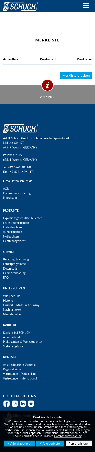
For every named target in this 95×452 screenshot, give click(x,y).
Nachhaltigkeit (12, 309)
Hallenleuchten (12, 227)
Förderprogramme (14, 264)
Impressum (10, 197)
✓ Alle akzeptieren (19, 443)
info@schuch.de (22, 181)
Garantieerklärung (14, 273)
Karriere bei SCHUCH (17, 332)
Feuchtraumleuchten (16, 222)
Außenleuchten (12, 231)
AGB (6, 188)
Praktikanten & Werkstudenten (23, 341)
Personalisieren (79, 443)
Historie (8, 300)
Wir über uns (11, 296)
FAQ (6, 277)
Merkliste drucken (76, 75)
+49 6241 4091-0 (19, 167)
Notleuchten (11, 236)
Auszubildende (12, 337)
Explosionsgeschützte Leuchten (22, 218)
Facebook (7, 406)
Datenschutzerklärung (17, 193)
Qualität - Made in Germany (21, 305)
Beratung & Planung (16, 259)
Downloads (10, 268)
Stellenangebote (13, 346)
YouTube (32, 406)
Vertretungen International (20, 378)
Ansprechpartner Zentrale (19, 364)
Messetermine (12, 314)
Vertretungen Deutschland (19, 373)
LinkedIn (24, 406)
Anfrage (47, 96)
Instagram (16, 406)
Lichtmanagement (14, 241)
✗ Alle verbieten (50, 443)
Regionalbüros (12, 369)
